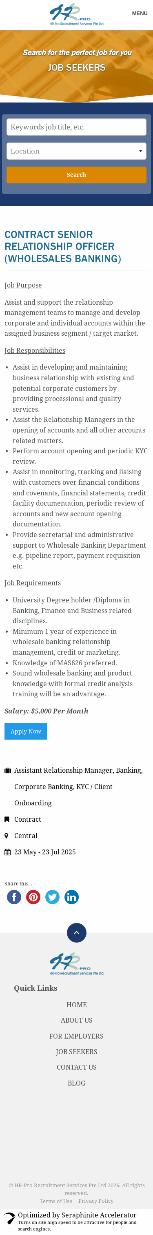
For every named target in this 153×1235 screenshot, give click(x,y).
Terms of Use (56, 1201)
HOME (77, 1005)
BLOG (76, 1083)
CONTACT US (77, 1067)
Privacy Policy (95, 1201)
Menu (140, 13)
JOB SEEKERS (77, 1052)
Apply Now (26, 731)
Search (76, 175)
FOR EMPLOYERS (76, 1036)
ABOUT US (77, 1020)
